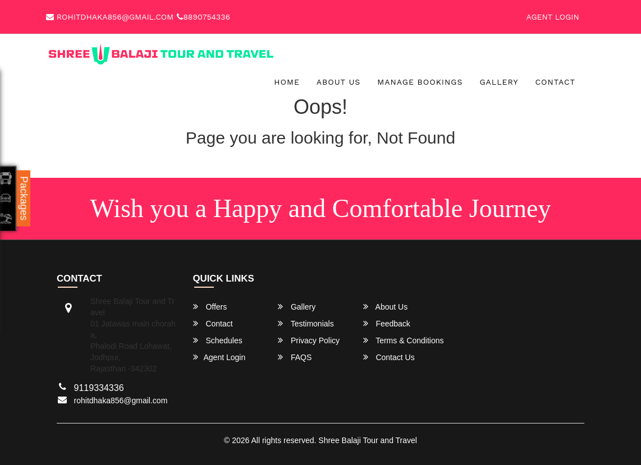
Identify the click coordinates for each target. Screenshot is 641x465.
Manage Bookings (420, 81)
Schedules (217, 340)
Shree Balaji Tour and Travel (367, 440)
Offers (210, 306)
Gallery (498, 81)
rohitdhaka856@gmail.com (109, 16)
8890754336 (203, 16)
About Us (339, 81)
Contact (555, 81)
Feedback (386, 323)
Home (287, 81)
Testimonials (306, 323)
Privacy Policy (309, 340)
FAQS (295, 357)
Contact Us (389, 357)
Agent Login (552, 16)
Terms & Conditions (403, 340)
